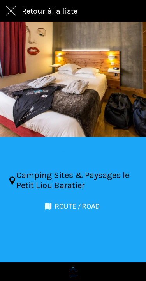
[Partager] (73, 271)
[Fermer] (11, 11)
